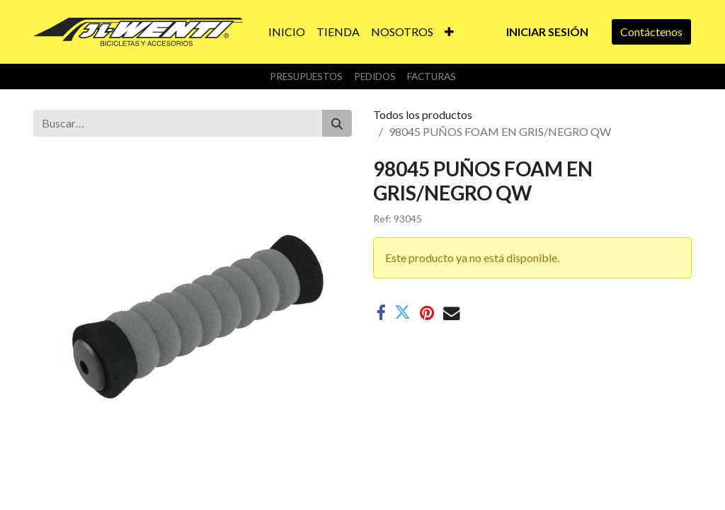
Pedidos (375, 76)
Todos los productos (422, 114)
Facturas (431, 76)
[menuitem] (287, 32)
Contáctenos (651, 31)
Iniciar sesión (547, 31)
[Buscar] (337, 123)
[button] (449, 32)
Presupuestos (306, 76)
